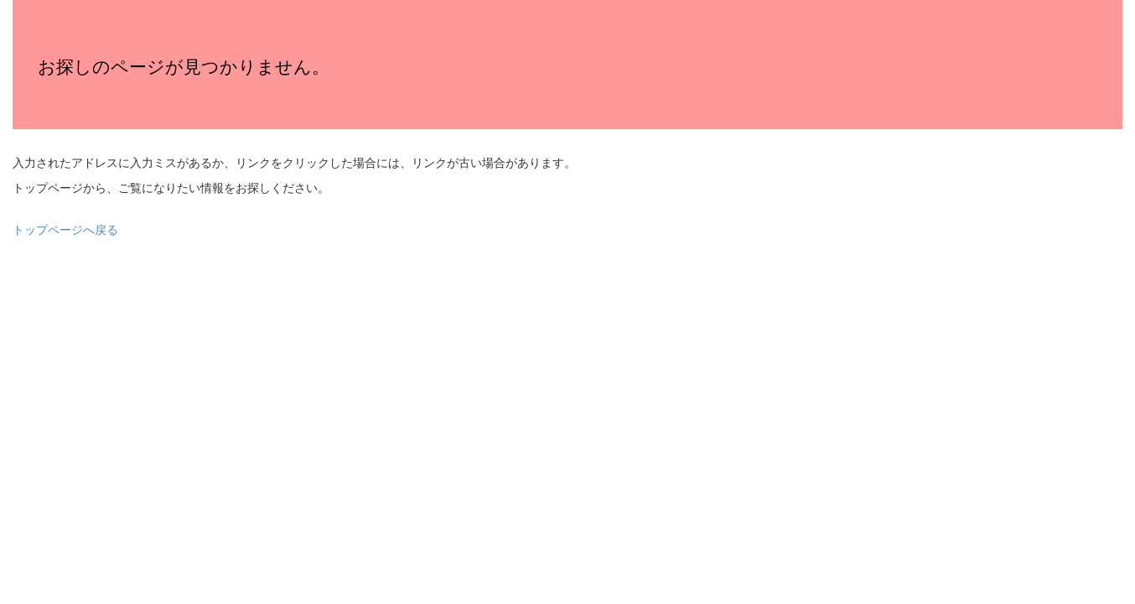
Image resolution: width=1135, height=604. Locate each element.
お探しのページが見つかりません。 (183, 66)
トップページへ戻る (65, 230)
